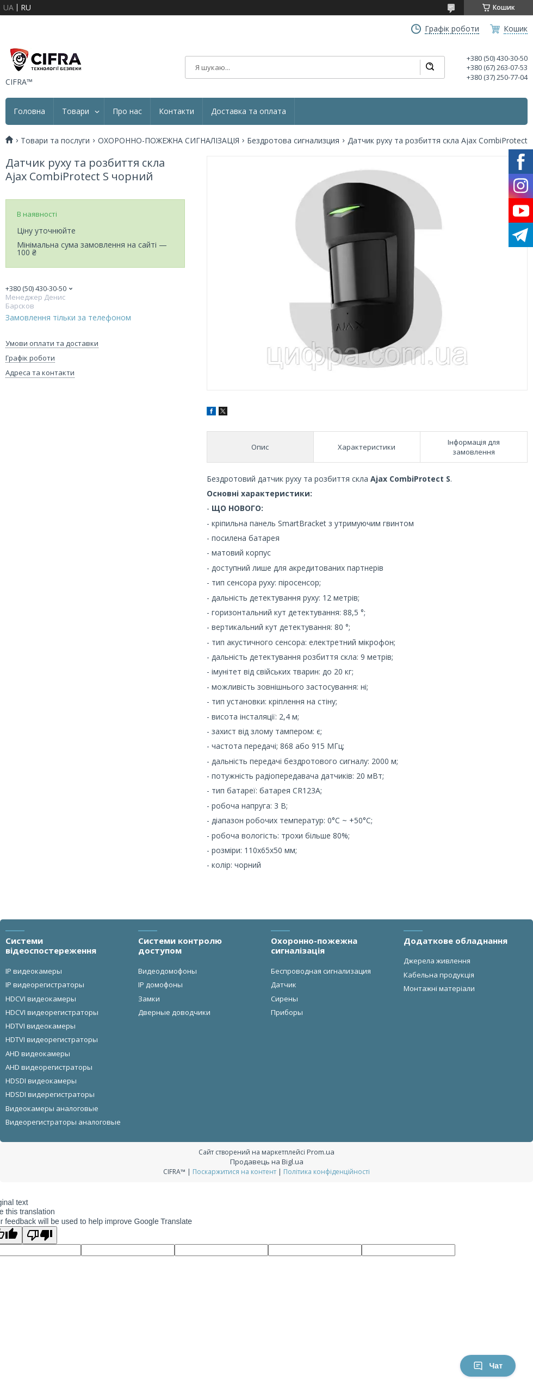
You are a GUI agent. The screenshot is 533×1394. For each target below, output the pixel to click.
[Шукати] (429, 67)
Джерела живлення (437, 961)
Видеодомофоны (167, 971)
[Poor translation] (39, 1235)
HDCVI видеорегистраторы (51, 1012)
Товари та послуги (55, 141)
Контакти (176, 111)
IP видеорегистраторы (44, 984)
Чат (488, 1366)
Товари (75, 111)
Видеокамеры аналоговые (51, 1108)
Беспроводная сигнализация (321, 971)
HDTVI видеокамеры (40, 1026)
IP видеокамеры (33, 971)
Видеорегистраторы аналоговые (63, 1122)
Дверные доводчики (174, 1012)
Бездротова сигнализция (293, 141)
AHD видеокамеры (37, 1053)
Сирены (284, 999)
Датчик (283, 984)
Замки (149, 999)
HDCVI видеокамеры (40, 999)
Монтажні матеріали (439, 988)
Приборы (287, 1012)
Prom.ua (320, 1152)
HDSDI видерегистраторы (50, 1094)
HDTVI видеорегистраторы (51, 1039)
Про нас (127, 111)
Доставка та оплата (248, 111)
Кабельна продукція (439, 975)
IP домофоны (160, 984)
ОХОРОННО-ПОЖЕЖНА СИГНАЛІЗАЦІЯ (168, 141)
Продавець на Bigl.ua (266, 1161)
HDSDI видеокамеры (41, 1081)
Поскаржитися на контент (234, 1171)
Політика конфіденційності (326, 1171)
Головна (29, 111)
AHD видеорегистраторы (48, 1067)
